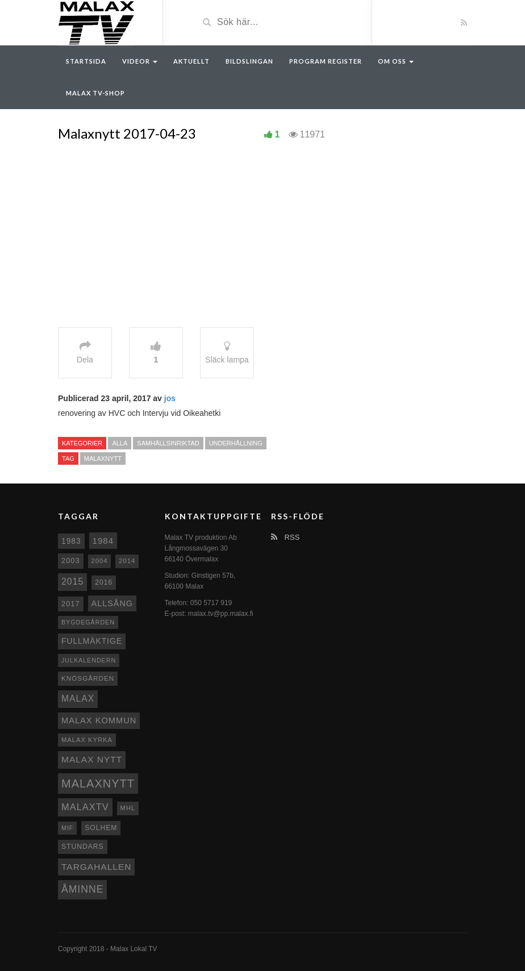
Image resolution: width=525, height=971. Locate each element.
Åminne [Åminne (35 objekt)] (82, 889)
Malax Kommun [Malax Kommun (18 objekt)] (98, 720)
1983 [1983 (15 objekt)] (71, 540)
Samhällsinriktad (168, 443)
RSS (285, 537)
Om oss (396, 61)
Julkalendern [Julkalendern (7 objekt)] (88, 660)
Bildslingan (249, 61)
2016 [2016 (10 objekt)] (104, 582)
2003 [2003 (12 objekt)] (70, 560)
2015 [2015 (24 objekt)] (72, 581)
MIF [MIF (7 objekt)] (67, 827)
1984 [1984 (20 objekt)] (103, 540)
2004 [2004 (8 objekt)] (99, 560)
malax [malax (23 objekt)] (77, 698)
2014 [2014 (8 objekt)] (127, 560)
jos (170, 398)
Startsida (86, 61)
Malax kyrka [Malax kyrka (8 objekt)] (87, 739)
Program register (325, 61)
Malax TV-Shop (95, 93)
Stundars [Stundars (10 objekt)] (82, 847)
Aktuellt (191, 61)
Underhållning (235, 443)
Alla (119, 443)
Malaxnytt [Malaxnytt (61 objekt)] (98, 783)
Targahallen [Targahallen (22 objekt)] (96, 867)
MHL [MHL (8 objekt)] (128, 808)
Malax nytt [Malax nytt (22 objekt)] (91, 759)
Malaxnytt (103, 458)
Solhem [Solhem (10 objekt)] (101, 828)
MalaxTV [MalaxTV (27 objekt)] (85, 807)
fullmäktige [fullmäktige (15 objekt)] (91, 640)
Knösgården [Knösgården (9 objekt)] (87, 678)
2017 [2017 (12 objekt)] (70, 603)
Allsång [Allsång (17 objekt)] (112, 603)
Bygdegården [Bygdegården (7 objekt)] (88, 622)
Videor (139, 61)
